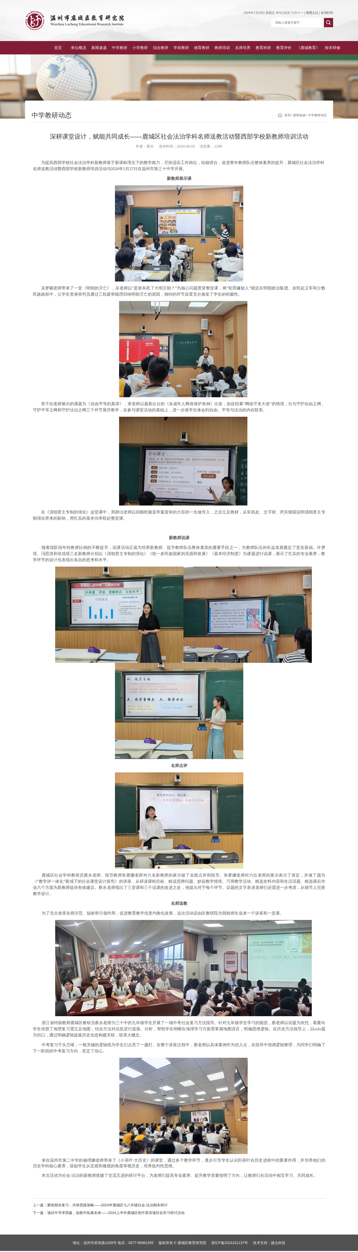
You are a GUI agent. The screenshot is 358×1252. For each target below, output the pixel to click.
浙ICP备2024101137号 (229, 1244)
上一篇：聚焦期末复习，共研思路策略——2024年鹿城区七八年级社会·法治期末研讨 (100, 1206)
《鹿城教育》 (297, 48)
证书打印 (327, 13)
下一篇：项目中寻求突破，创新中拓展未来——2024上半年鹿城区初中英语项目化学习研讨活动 (109, 1214)
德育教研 (186, 48)
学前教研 (164, 48)
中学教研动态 (317, 116)
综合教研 (142, 48)
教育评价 (272, 48)
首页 (35, 48)
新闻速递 (78, 48)
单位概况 (56, 48)
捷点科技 (278, 1244)
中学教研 (99, 48)
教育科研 (250, 48)
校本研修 (323, 48)
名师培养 (229, 48)
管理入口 (312, 13)
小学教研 (121, 48)
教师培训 (207, 48)
